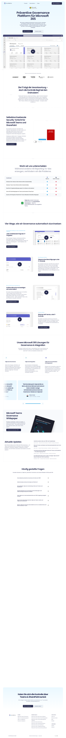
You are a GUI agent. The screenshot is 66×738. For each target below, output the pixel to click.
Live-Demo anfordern (44, 327)
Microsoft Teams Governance (23, 716)
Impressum (40, 735)
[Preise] (38, 3)
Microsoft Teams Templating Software (38, 726)
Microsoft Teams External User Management (39, 717)
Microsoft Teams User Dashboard (37, 724)
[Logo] (8, 3)
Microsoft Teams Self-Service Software (39, 716)
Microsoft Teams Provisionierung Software (39, 727)
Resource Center (54, 717)
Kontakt (53, 720)
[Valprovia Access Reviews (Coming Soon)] (53, 365)
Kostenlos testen (39, 31)
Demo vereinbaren (57, 3)
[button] (23, 404)
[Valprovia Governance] (13, 365)
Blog (52, 719)
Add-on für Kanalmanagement (23, 717)
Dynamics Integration (21, 720)
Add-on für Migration (21, 719)
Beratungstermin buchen (12, 301)
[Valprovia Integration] (33, 365)
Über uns (53, 716)
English (53, 725)
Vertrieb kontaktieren (12, 246)
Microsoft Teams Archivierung (37, 721)
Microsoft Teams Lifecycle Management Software (39, 720)
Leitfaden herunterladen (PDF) (13, 430)
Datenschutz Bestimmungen (33, 735)
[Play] (33, 51)
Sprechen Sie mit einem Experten (46, 274)
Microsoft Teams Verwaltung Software (38, 723)
